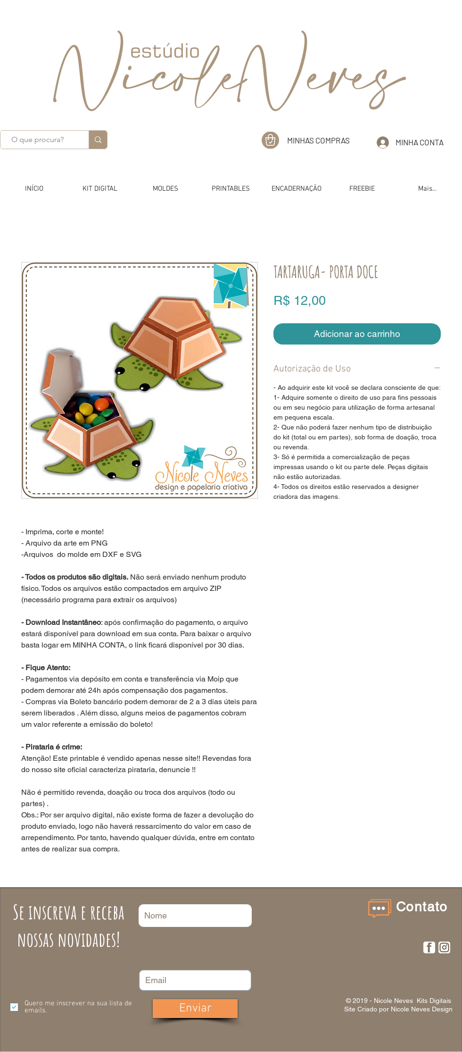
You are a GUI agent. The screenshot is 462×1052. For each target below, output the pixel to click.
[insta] (444, 947)
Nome (150, 896)
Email (147, 962)
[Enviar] (195, 1008)
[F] (429, 947)
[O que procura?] (37, 140)
